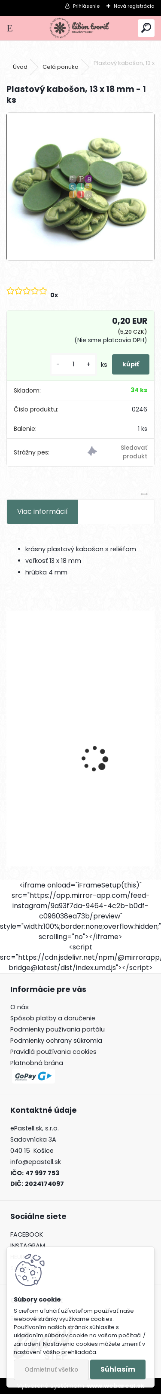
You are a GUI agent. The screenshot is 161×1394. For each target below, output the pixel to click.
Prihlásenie (86, 6)
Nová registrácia (134, 6)
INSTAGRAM (27, 1245)
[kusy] (73, 364)
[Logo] (80, 28)
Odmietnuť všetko (51, 1370)
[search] (146, 28)
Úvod (20, 67)
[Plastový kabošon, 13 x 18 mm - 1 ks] (80, 187)
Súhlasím (117, 1369)
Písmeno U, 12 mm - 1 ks (51, 787)
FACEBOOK (26, 1234)
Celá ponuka (61, 67)
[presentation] (11, 744)
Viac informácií (42, 511)
